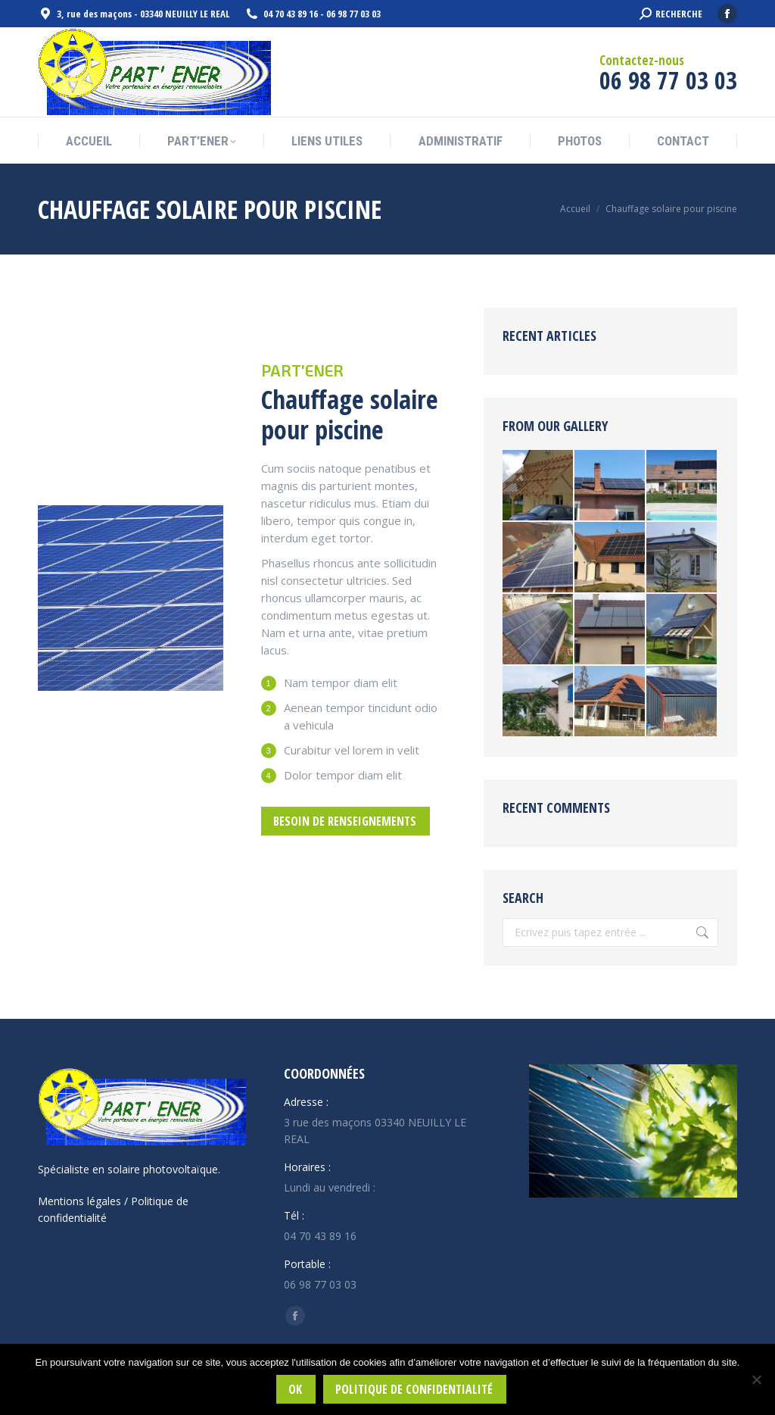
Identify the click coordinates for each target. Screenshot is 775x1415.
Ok (295, 1389)
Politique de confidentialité (414, 1389)
